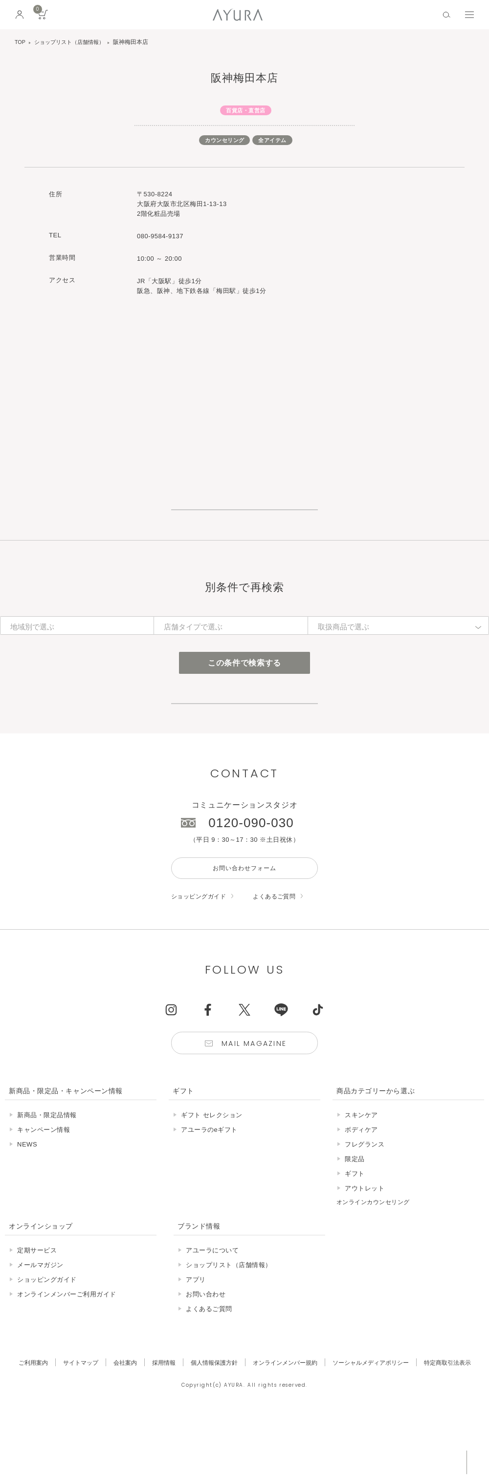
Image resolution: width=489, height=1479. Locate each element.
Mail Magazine (255, 1097)
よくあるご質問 (281, 948)
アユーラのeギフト (209, 1184)
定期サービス (37, 1304)
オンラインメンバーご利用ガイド (66, 1348)
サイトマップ (73, 1420)
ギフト (355, 1228)
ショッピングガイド (201, 948)
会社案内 (118, 1420)
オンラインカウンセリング (376, 1256)
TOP (20, 42)
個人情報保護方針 (211, 1420)
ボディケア (361, 1184)
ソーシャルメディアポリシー (376, 1420)
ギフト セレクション (212, 1170)
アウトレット (364, 1243)
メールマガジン (40, 1319)
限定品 (355, 1213)
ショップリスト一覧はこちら (244, 521)
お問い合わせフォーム (244, 919)
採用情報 (158, 1420)
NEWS (27, 1199)
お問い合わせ (205, 1348)
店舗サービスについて (244, 741)
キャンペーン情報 (43, 1184)
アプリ (196, 1334)
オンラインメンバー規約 (286, 1420)
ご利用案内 (23, 1420)
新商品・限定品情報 (47, 1170)
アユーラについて (212, 1304)
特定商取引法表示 (456, 1420)
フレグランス (364, 1199)
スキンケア (361, 1170)
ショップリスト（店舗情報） (73, 42)
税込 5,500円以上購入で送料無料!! (390, 1462)
